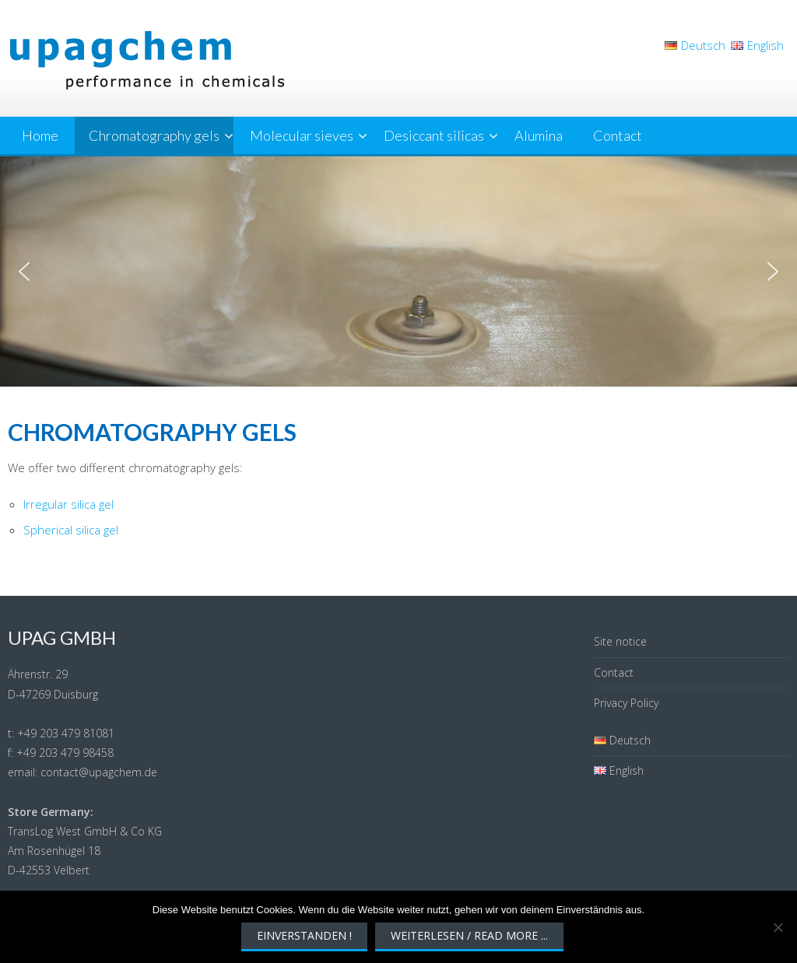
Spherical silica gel (70, 530)
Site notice (620, 641)
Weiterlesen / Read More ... (469, 935)
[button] (24, 271)
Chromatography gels (154, 135)
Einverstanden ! (304, 935)
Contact (617, 135)
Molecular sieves (301, 135)
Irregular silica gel (68, 504)
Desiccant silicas (434, 135)
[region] (398, 271)
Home (40, 135)
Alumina (538, 135)
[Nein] (777, 927)
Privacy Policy (626, 702)
